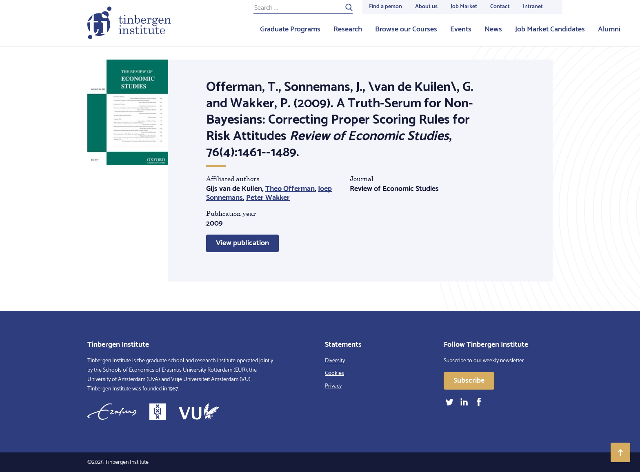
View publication (242, 243)
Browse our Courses (406, 29)
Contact (500, 6)
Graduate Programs (290, 29)
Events (460, 29)
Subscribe (468, 380)
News (493, 29)
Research (347, 29)
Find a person (385, 6)
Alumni (609, 29)
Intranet (533, 6)
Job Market (464, 6)
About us (426, 6)
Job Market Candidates (550, 29)
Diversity (335, 361)
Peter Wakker (268, 198)
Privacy (333, 386)
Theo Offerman (290, 189)
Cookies (334, 373)
